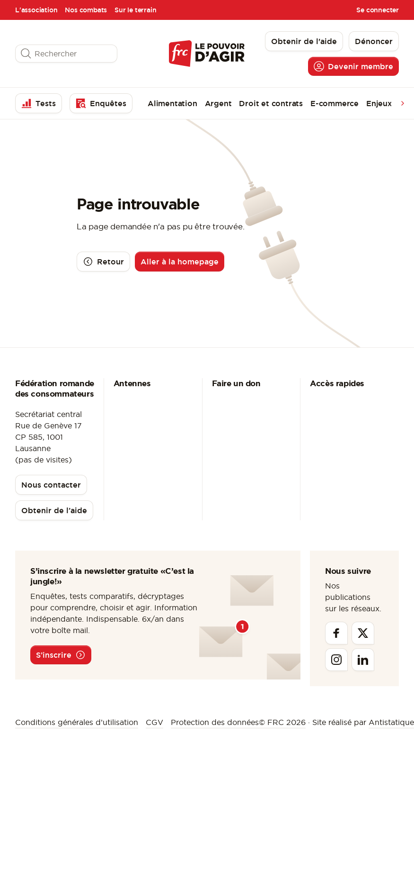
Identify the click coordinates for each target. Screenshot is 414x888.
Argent (218, 103)
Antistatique (391, 722)
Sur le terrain (135, 10)
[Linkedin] (363, 659)
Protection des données (215, 722)
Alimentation (172, 103)
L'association (36, 10)
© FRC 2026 (282, 722)
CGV (154, 722)
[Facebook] (336, 633)
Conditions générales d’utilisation (76, 722)
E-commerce (334, 103)
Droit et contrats (271, 103)
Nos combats (86, 10)
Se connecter (377, 10)
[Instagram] (336, 659)
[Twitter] (363, 633)
